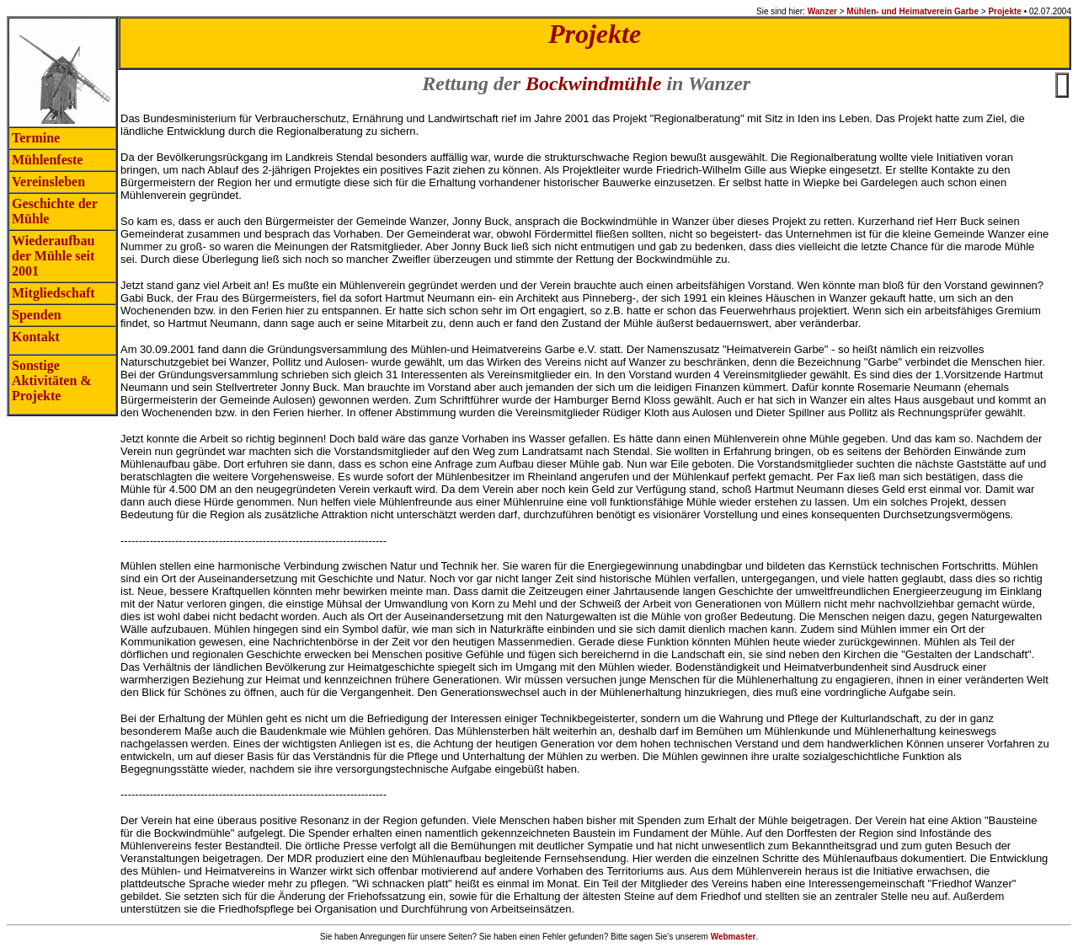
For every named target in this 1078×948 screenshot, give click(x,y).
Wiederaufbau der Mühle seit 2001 (53, 255)
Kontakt (36, 336)
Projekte (1004, 11)
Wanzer (822, 11)
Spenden (36, 315)
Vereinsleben (48, 181)
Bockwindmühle (593, 83)
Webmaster (733, 936)
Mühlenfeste (47, 160)
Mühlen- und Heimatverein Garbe (912, 11)
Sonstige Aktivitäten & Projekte (52, 380)
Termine (36, 138)
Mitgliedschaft (53, 293)
